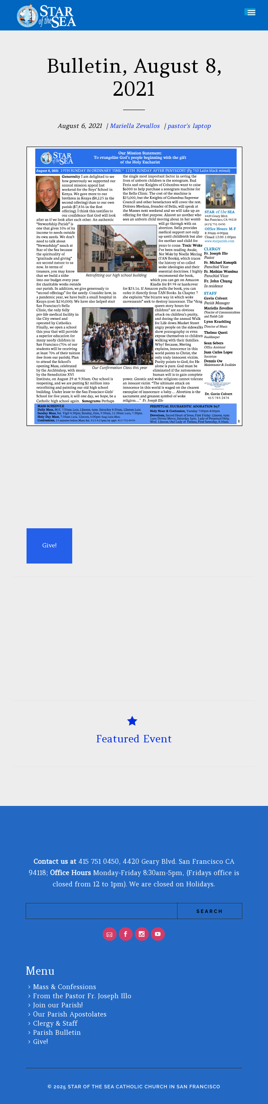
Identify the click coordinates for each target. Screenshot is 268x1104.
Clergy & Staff (55, 1023)
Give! (40, 1041)
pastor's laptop (189, 126)
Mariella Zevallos (135, 126)
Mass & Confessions (64, 987)
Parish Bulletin (57, 1032)
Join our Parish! (58, 1005)
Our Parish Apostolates (70, 1014)
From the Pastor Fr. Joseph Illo (82, 996)
